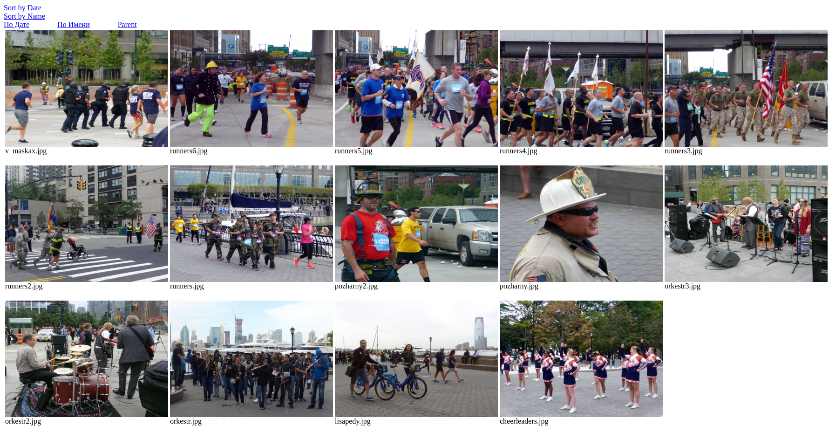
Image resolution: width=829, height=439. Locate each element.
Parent (127, 24)
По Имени (73, 24)
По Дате (16, 24)
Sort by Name (24, 16)
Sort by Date (22, 8)
